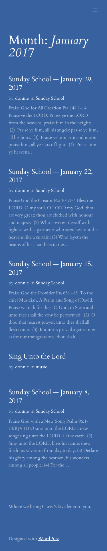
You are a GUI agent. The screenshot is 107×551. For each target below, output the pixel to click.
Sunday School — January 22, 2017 (51, 176)
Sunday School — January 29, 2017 (51, 83)
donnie (22, 98)
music (41, 367)
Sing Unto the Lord (37, 356)
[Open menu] (95, 10)
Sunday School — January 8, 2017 (49, 396)
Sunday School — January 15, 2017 (51, 268)
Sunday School (50, 98)
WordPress (48, 539)
